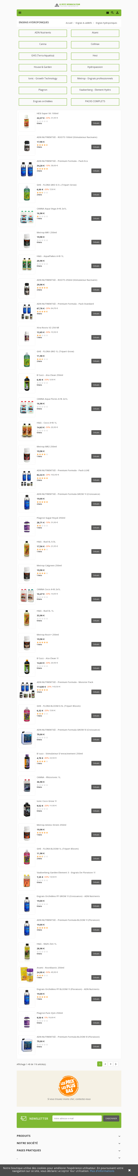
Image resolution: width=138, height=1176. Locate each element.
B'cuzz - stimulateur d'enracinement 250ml (60, 753)
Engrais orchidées (43, 101)
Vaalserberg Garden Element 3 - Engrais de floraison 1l (66, 872)
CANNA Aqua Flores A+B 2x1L (52, 398)
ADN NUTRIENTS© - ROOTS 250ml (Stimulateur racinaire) (67, 279)
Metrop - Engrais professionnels (95, 78)
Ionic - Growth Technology (42, 78)
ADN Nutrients (43, 32)
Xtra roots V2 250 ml (48, 327)
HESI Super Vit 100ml (47, 113)
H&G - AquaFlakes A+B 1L (50, 256)
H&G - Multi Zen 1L (47, 943)
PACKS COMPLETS (95, 101)
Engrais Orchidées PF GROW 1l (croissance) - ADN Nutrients (68, 896)
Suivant (116, 1064)
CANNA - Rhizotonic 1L (49, 777)
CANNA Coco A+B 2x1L (48, 589)
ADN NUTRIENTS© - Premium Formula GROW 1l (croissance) (68, 494)
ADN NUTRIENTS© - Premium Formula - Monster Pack (65, 682)
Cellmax (95, 44)
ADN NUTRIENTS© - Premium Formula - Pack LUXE (63, 470)
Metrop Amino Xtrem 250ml (51, 824)
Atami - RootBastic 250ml (50, 967)
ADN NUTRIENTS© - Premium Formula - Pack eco (62, 160)
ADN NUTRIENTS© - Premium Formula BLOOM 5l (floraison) (68, 1036)
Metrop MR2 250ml (47, 446)
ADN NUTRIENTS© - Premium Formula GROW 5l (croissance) (68, 729)
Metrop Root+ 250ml (48, 634)
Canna (42, 44)
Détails (96, 123)
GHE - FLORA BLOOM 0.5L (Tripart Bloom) (58, 705)
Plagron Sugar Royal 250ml (51, 517)
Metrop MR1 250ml (47, 232)
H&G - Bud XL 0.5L (46, 541)
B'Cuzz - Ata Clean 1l (47, 658)
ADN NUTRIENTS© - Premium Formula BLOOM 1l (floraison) (68, 919)
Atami (95, 32)
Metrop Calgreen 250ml (49, 565)
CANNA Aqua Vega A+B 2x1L (52, 208)
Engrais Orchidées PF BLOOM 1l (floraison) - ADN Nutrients (68, 989)
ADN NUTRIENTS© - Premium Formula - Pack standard (65, 303)
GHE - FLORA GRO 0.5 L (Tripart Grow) (56, 184)
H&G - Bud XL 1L (45, 610)
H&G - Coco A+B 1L (47, 422)
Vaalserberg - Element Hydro (95, 89)
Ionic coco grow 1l (47, 801)
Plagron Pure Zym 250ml (50, 1012)
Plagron (42, 89)
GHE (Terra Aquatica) (42, 55)
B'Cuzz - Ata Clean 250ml (50, 375)
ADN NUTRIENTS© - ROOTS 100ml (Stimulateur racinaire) (67, 137)
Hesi (95, 55)
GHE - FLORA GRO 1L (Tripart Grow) (55, 351)
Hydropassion (95, 67)
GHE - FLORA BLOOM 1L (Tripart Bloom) (58, 848)
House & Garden (43, 67)
